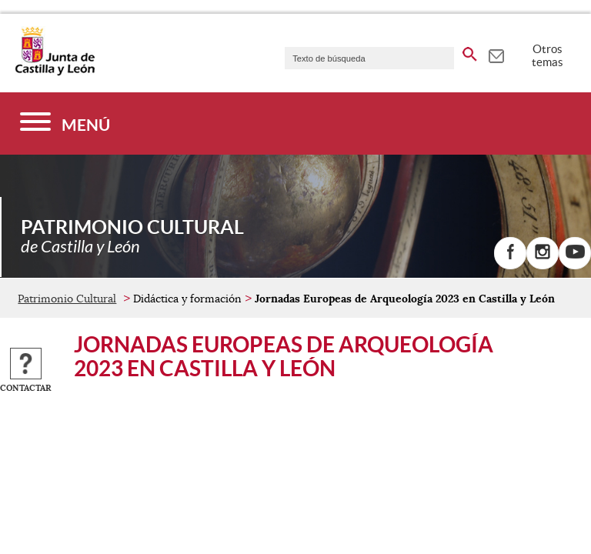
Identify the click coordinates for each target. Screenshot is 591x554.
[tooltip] (496, 54)
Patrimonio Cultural (67, 298)
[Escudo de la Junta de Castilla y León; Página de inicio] (55, 72)
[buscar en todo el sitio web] (469, 52)
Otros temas (547, 55)
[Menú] (65, 123)
